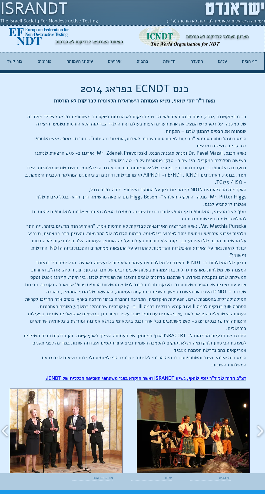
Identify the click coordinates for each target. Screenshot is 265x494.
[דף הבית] (215, 478)
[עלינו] (156, 478)
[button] (66, 431)
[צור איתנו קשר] (100, 478)
